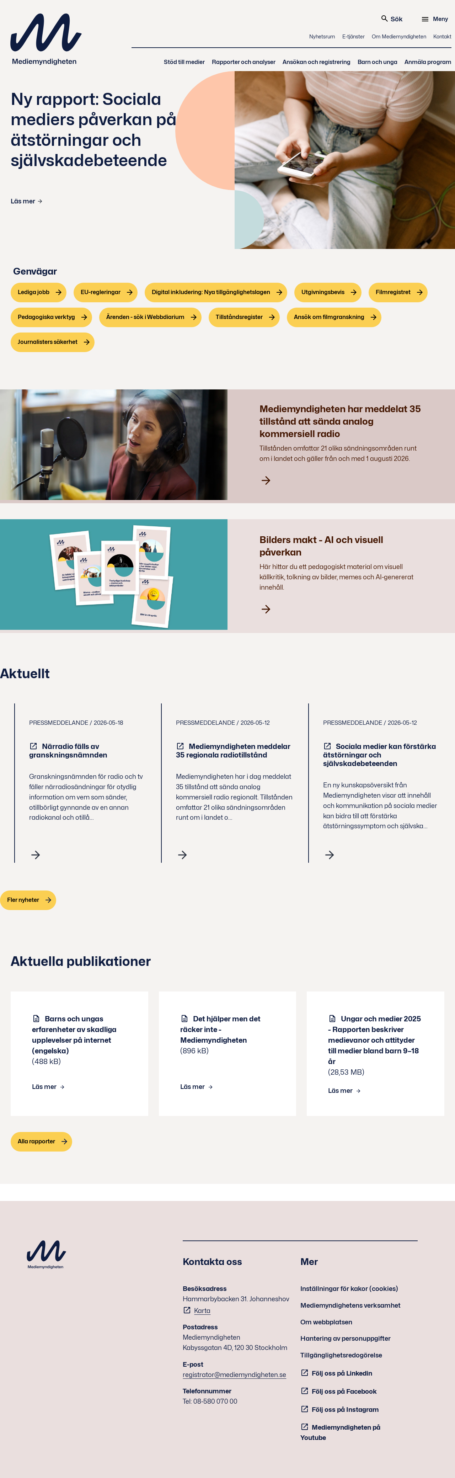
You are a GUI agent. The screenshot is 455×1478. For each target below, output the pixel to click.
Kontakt (442, 36)
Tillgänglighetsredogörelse (341, 1355)
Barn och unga (377, 62)
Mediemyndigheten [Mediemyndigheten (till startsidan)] (46, 39)
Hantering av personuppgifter (345, 1338)
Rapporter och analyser (243, 62)
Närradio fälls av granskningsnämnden (69, 750)
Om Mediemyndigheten (399, 36)
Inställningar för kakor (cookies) (349, 1288)
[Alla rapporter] (41, 1142)
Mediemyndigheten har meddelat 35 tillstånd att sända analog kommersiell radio (340, 421)
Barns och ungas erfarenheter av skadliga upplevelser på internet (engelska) (74, 1035)
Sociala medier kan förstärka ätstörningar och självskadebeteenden (379, 755)
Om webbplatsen (326, 1322)
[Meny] (435, 19)
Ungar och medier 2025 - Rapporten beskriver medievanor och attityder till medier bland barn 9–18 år (374, 1040)
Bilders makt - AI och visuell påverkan (321, 546)
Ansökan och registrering (316, 62)
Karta (202, 1310)
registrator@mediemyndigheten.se (234, 1374)
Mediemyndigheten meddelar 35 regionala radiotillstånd (233, 750)
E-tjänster (353, 36)
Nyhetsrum (322, 36)
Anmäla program (428, 62)
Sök (391, 18)
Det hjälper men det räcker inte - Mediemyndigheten (220, 1029)
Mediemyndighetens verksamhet (350, 1305)
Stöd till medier (184, 62)
